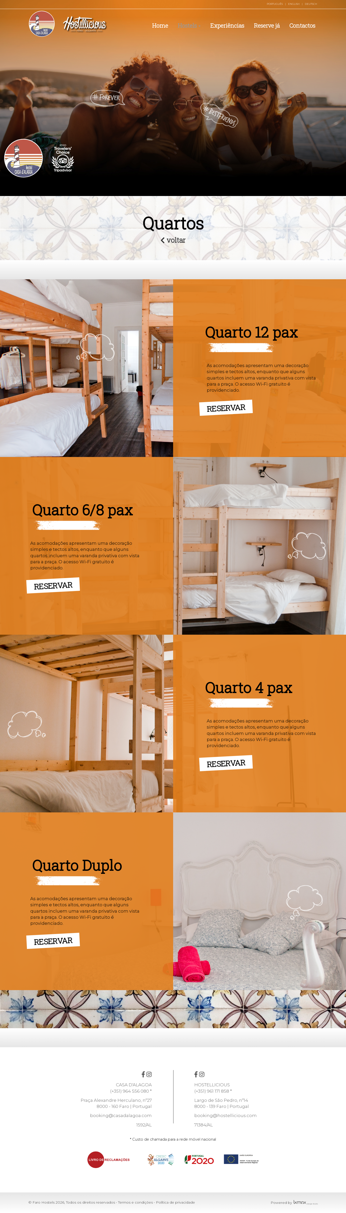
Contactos (302, 25)
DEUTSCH (311, 4)
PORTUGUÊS (275, 4)
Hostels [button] (189, 25)
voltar (173, 239)
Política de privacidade (175, 1202)
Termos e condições (135, 1202)
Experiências (227, 25)
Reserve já (267, 25)
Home (160, 25)
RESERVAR (228, 406)
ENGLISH (294, 4)
